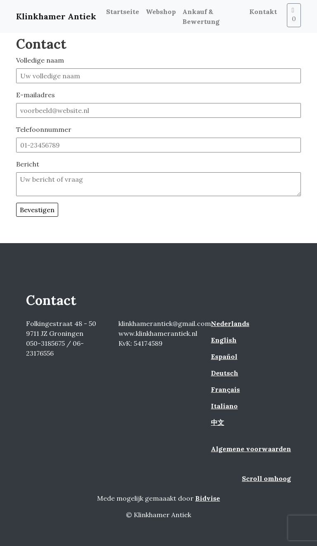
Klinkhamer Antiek (56, 16)
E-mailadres (35, 95)
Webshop (161, 11)
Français (225, 389)
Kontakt (263, 11)
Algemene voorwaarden (251, 449)
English (224, 340)
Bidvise (207, 498)
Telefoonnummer (43, 129)
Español (224, 356)
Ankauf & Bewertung (201, 16)
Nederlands (230, 323)
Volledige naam (40, 60)
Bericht (27, 164)
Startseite (122, 11)
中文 (217, 422)
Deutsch (224, 373)
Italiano (224, 406)
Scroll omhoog (266, 478)
